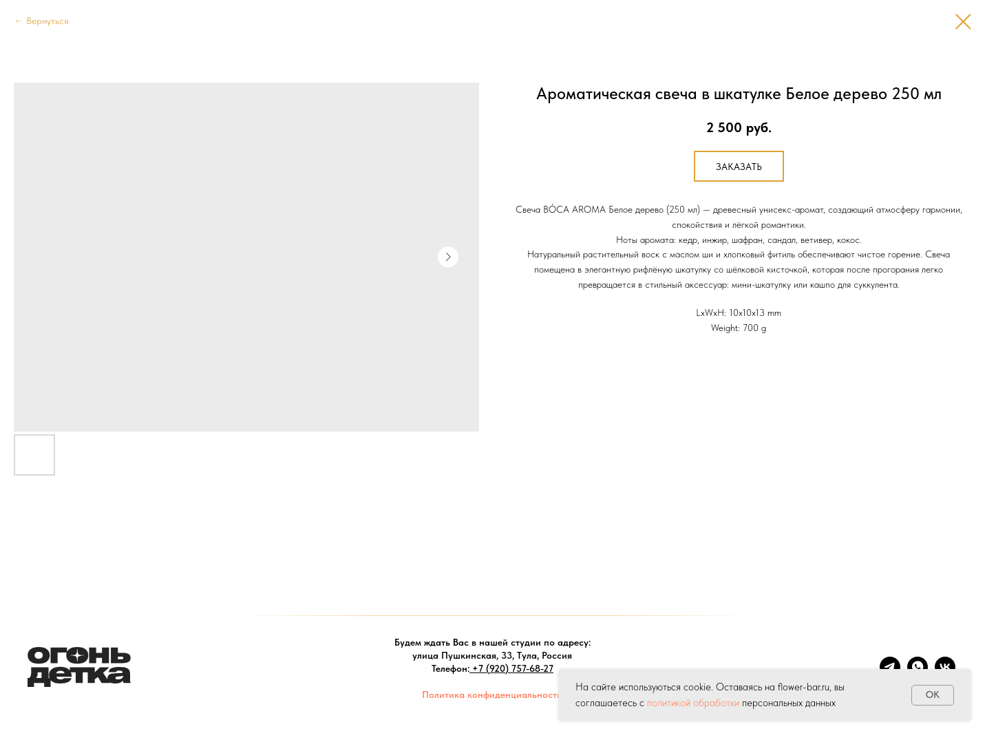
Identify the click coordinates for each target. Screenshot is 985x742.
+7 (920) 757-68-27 (512, 668)
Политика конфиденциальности (492, 694)
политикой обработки (693, 703)
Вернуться (47, 20)
